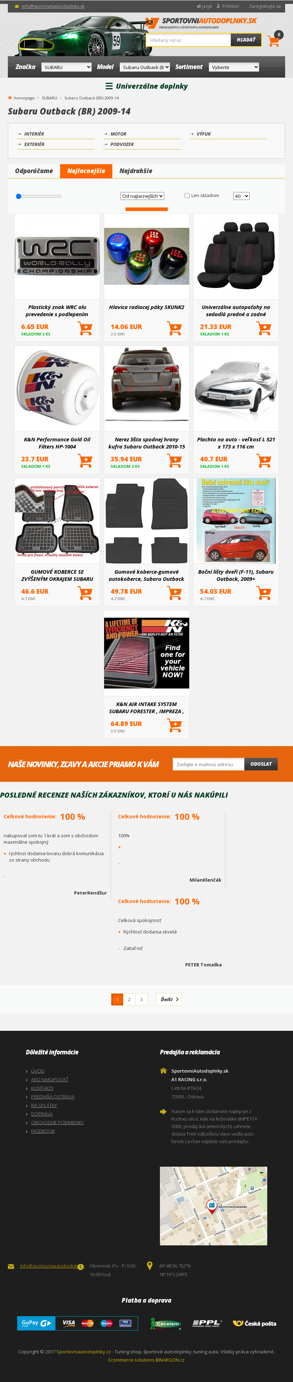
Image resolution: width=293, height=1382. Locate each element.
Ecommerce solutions (131, 1360)
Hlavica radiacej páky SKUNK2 (146, 306)
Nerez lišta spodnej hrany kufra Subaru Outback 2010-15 (146, 443)
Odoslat (261, 764)
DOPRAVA (42, 1114)
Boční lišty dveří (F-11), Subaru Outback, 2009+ (236, 575)
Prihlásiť (231, 6)
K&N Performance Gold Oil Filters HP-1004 (57, 443)
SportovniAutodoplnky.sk (201, 25)
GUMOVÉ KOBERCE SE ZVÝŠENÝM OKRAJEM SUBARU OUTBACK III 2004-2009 (57, 575)
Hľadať (246, 39)
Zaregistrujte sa (265, 6)
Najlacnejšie (86, 171)
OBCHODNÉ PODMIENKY (57, 1122)
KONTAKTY (42, 1088)
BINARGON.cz (170, 1360)
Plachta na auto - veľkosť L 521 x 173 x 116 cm (236, 443)
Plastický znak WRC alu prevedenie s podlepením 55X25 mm (57, 310)
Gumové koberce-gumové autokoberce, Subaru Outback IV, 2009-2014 (146, 575)
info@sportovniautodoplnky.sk (53, 6)
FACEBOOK (43, 1131)
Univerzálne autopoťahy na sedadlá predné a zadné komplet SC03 (236, 310)
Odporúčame (34, 171)
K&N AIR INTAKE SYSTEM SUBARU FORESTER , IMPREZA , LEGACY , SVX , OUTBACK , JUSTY (147, 707)
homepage (24, 97)
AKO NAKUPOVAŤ (49, 1079)
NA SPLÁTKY (44, 1105)
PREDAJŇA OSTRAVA (52, 1096)
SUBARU (49, 98)
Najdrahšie (135, 171)
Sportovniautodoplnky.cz (84, 1351)
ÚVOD (37, 1071)
